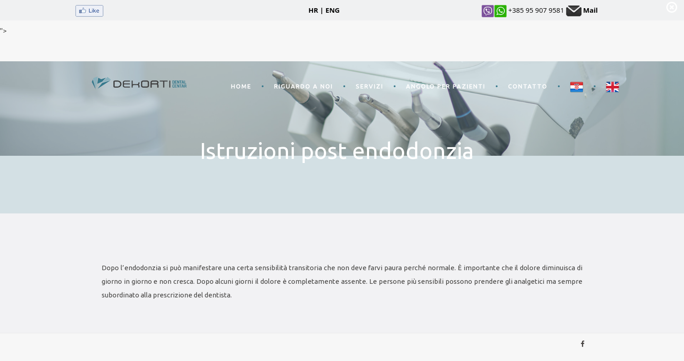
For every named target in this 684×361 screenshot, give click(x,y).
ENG (333, 10)
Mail (590, 10)
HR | (316, 10)
